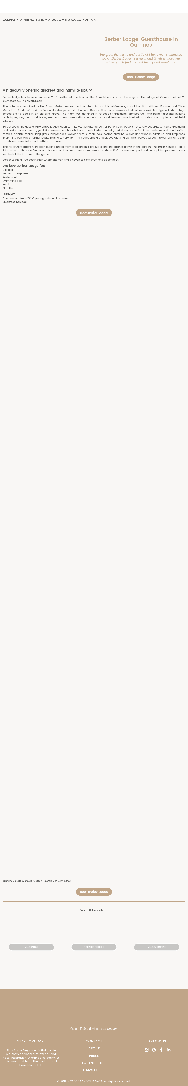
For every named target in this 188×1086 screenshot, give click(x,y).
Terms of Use (94, 1070)
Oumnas (9, 20)
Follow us (156, 1041)
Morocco (73, 20)
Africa (90, 20)
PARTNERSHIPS (94, 1063)
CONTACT (94, 1041)
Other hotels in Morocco (40, 20)
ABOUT (94, 1048)
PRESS (94, 1055)
